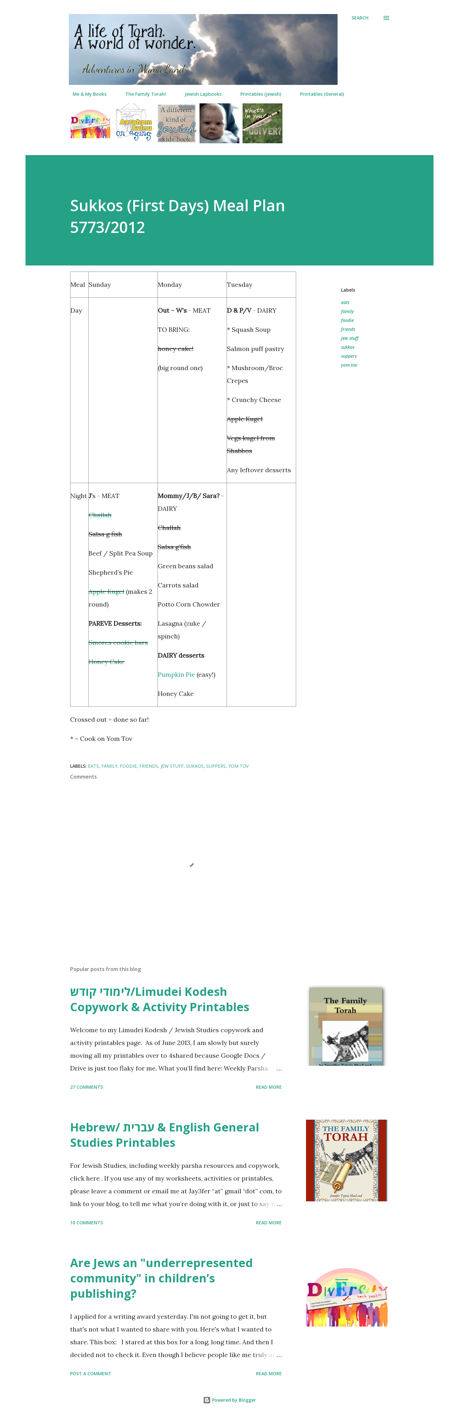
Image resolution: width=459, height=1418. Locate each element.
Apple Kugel (106, 591)
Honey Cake (107, 662)
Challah (100, 515)
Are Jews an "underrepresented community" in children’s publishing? (161, 1278)
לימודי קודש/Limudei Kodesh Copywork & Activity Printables (159, 999)
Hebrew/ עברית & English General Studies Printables (164, 1134)
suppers (349, 356)
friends (348, 329)
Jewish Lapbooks (199, 94)
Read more (269, 1087)
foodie (347, 320)
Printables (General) (318, 94)
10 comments (86, 1223)
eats (345, 302)
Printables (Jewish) (257, 94)
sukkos (347, 347)
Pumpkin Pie (176, 674)
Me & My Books (86, 94)
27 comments (86, 1087)
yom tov (349, 365)
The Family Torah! (141, 94)
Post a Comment (90, 1373)
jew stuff (349, 338)
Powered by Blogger (229, 1400)
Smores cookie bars (118, 642)
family (347, 311)
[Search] (360, 18)
